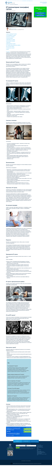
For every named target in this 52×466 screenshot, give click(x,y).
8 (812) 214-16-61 (28, 432)
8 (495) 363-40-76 (43, 3)
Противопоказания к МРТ (40, 446)
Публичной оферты (22, 448)
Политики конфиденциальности (27, 448)
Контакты (38, 449)
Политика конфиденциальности (40, 452)
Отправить (17, 448)
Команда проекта (39, 450)
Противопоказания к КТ (39, 447)
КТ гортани (8, 52)
